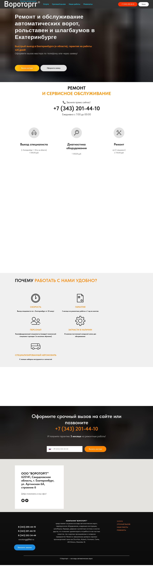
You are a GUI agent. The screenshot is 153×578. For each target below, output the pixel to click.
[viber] (26, 500)
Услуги (46, 4)
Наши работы (74, 4)
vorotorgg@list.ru (26, 539)
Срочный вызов (59, 4)
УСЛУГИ (120, 521)
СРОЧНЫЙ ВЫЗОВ (123, 524)
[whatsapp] (23, 500)
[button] (143, 4)
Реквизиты (88, 4)
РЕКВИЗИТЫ (121, 530)
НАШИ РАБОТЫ (122, 527)
